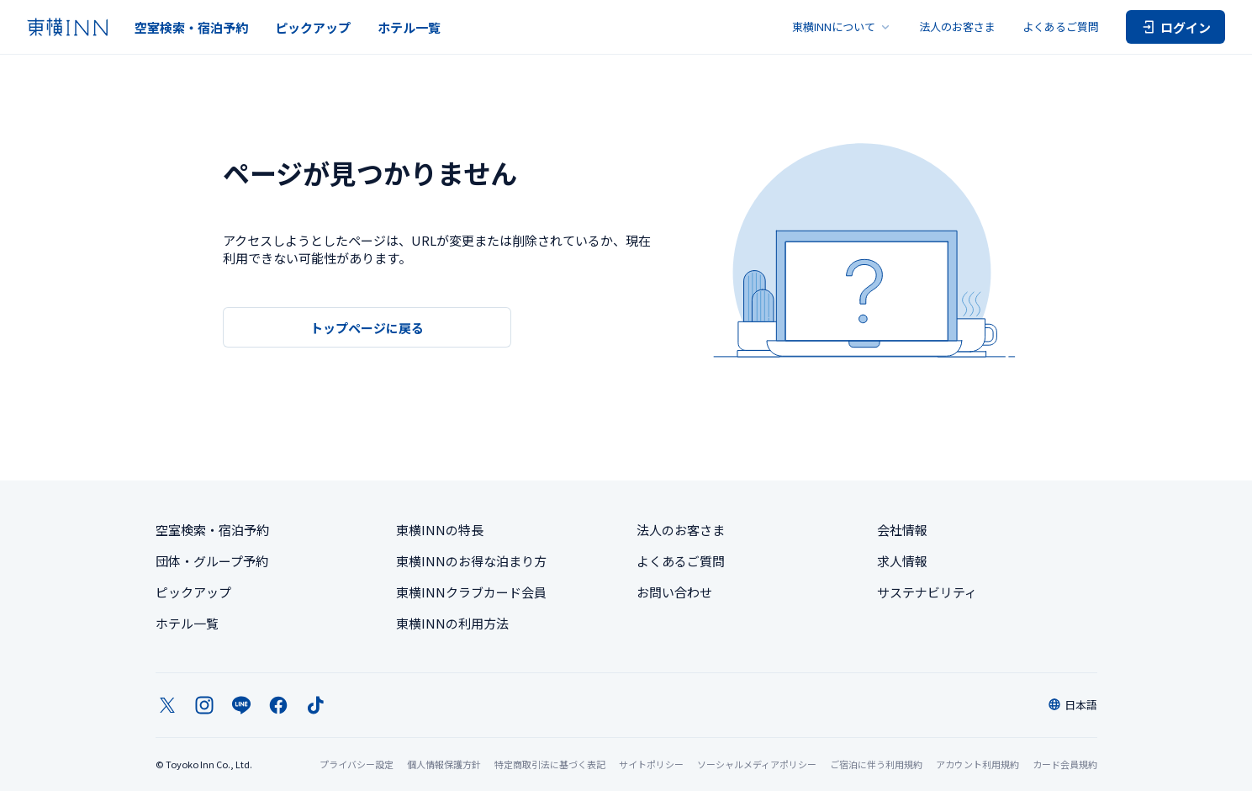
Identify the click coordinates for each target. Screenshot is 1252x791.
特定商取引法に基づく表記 (549, 764)
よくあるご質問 (1060, 27)
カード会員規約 (1065, 764)
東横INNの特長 (439, 530)
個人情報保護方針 (444, 764)
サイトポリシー (651, 764)
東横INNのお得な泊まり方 (471, 561)
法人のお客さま (957, 27)
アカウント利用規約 (977, 764)
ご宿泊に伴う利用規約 (876, 764)
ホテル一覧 (409, 27)
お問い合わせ (674, 592)
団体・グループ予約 (212, 561)
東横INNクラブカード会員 (471, 592)
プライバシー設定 (357, 764)
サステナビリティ (927, 592)
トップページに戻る (367, 328)
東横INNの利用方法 (452, 623)
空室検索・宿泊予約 (191, 27)
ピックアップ (313, 27)
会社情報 (902, 530)
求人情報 (902, 561)
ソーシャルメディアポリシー (756, 764)
